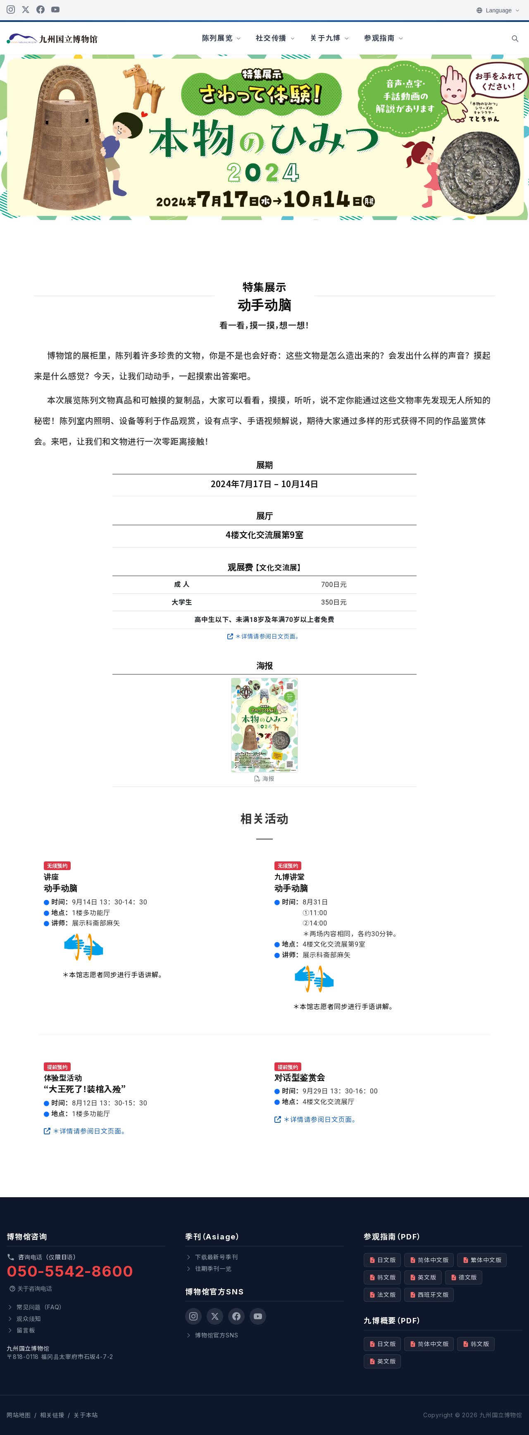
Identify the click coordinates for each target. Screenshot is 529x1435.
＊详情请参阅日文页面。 (264, 636)
